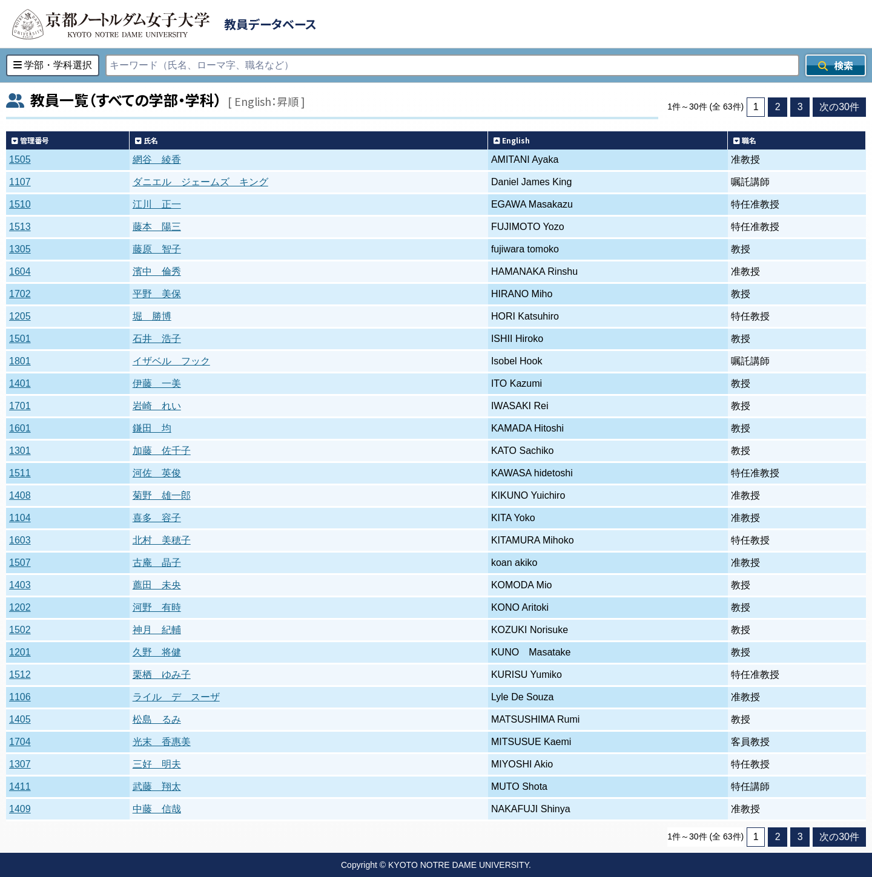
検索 (835, 65)
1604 (20, 271)
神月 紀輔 (157, 630)
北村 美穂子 (162, 540)
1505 (20, 159)
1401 (20, 383)
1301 (20, 450)
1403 (20, 585)
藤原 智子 (157, 249)
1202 (20, 607)
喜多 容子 (157, 518)
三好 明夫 (157, 764)
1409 (20, 809)
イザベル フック (171, 361)
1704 (20, 742)
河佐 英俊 (157, 473)
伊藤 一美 (157, 383)
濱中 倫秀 (157, 271)
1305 (20, 249)
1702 (20, 294)
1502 (20, 630)
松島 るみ (157, 719)
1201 (20, 652)
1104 (20, 518)
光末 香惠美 (162, 742)
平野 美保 (157, 294)
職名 (744, 140)
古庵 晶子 (157, 562)
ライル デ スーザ (176, 697)
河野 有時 (157, 607)
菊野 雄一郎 (162, 495)
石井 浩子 (157, 338)
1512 (20, 674)
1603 (20, 540)
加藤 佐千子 (162, 450)
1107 (20, 182)
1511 (20, 473)
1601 (20, 428)
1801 (20, 361)
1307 (20, 764)
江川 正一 (157, 204)
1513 (20, 227)
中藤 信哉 (157, 809)
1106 (20, 697)
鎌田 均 (152, 428)
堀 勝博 (152, 316)
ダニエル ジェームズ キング (200, 182)
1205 (20, 316)
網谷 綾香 (157, 159)
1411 (20, 786)
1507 (20, 562)
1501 (20, 338)
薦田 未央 (157, 585)
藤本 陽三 (157, 227)
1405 (20, 719)
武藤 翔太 (157, 786)
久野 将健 (157, 652)
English (512, 140)
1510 (20, 204)
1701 (20, 406)
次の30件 (839, 107)
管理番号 (30, 140)
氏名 (146, 140)
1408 (20, 495)
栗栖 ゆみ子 (162, 674)
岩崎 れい (157, 406)
